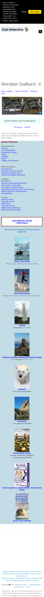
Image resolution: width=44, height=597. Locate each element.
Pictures (13, 571)
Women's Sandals (8, 578)
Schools (33, 574)
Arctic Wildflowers (8, 150)
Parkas (28, 578)
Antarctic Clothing (22, 574)
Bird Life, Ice (6, 181)
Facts (32, 571)
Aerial (3, 158)
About (25, 584)
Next (3, 93)
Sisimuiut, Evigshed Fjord (11, 173)
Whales (24, 576)
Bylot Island (5, 203)
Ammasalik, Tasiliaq (9, 152)
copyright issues (35, 584)
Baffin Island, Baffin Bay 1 (11, 207)
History (38, 571)
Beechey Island (7, 199)
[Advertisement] (22, 58)
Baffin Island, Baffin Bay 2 (11, 210)
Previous (33, 91)
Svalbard (22, 389)
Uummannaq (6, 169)
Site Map (5, 571)
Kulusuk (4, 148)
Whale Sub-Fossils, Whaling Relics (14, 191)
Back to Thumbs (21, 91)
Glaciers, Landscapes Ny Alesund (14, 183)
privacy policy (19, 587)
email (28, 587)
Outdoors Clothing (18, 580)
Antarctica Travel (9, 574)
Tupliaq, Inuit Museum (10, 160)
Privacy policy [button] (13, 21)
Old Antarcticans (23, 571)
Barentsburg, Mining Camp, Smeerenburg (17, 189)
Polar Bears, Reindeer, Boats (12, 187)
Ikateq (3, 154)
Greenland (22, 421)
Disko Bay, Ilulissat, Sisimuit (12, 171)
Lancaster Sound (7, 201)
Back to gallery (7, 91)
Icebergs (4, 156)
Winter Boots (20, 578)
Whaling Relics (7, 193)
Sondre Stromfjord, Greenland (13, 175)
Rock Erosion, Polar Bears (11, 185)
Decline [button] (24, 12)
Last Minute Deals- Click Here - (22, 221)
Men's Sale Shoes (32, 580)
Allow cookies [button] (34, 12)
